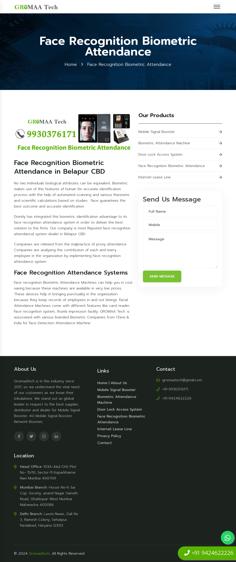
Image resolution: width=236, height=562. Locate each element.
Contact (104, 444)
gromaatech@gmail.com (182, 378)
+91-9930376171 (175, 388)
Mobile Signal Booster (180, 132)
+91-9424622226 (176, 397)
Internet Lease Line (180, 177)
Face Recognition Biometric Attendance (180, 166)
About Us (119, 384)
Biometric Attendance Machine (180, 143)
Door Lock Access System (180, 154)
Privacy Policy (109, 437)
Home (71, 64)
